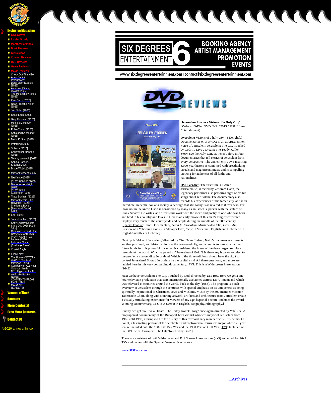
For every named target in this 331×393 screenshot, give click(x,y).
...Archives (238, 379)
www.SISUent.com (134, 350)
